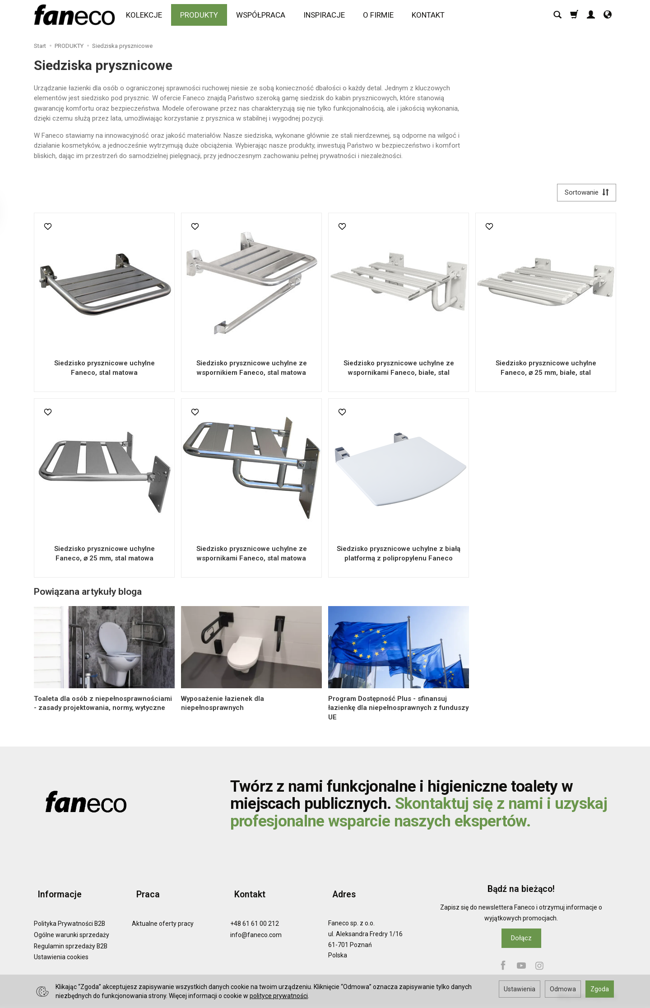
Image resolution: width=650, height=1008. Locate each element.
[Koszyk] (574, 17)
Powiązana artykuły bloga (88, 593)
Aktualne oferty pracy (163, 915)
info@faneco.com (256, 926)
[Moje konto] (590, 17)
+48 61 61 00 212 (254, 915)
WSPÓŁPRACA (263, 16)
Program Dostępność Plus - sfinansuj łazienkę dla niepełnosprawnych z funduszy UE (398, 710)
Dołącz (521, 940)
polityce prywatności (279, 995)
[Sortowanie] (584, 193)
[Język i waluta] (607, 17)
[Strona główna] (77, 17)
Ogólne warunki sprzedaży (71, 926)
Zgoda (599, 989)
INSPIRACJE (327, 16)
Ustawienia (519, 989)
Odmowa (563, 989)
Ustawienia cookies (61, 948)
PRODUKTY (202, 16)
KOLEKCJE (147, 16)
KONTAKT (430, 16)
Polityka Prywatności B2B (69, 915)
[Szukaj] (557, 17)
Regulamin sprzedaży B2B (70, 937)
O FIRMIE (381, 16)
